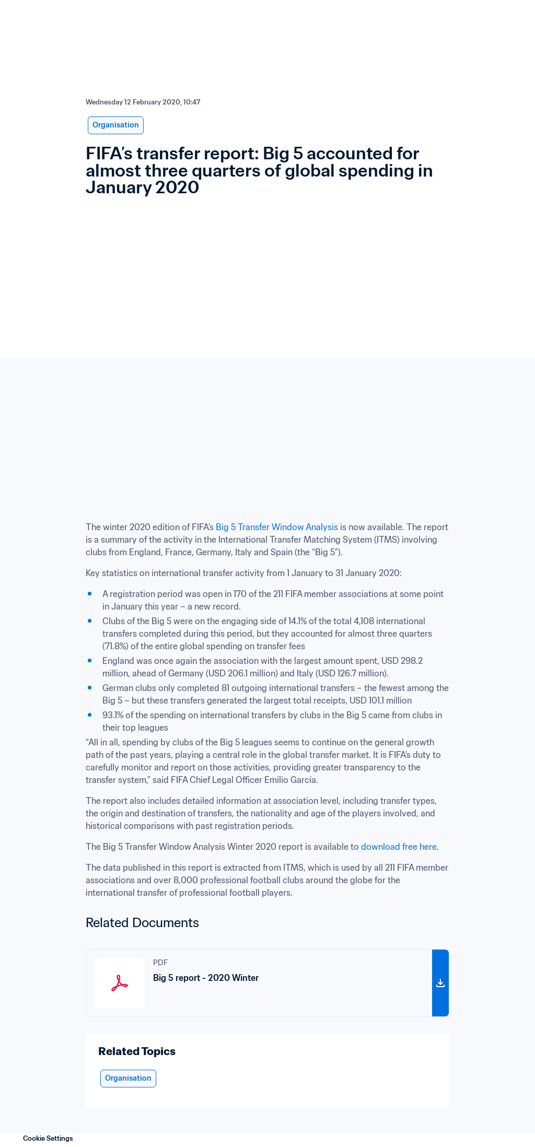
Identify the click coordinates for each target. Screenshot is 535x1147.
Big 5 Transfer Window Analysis (277, 527)
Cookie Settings (48, 1138)
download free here (399, 846)
